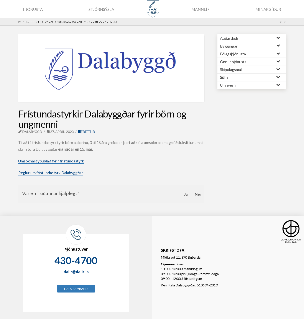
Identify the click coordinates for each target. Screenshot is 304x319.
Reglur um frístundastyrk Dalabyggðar (50, 172)
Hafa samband (76, 289)
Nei (198, 194)
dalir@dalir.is (76, 271)
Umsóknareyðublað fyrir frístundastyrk (51, 161)
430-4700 (75, 260)
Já (186, 194)
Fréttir (86, 132)
